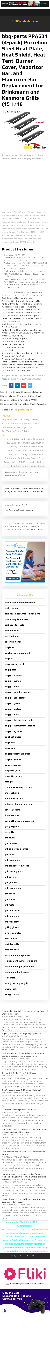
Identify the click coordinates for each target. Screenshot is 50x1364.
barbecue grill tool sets (16, 619)
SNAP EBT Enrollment (11, 321)
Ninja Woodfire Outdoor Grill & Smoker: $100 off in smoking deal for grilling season (24, 1130)
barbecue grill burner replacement (22, 613)
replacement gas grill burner (19, 966)
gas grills (9, 832)
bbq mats (10, 748)
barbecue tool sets (14, 625)
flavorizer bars (12, 815)
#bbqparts (26, 392)
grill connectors (12, 860)
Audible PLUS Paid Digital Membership (19, 306)
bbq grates (10, 669)
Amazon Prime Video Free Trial (16, 370)
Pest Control (11, 938)
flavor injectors (12, 809)
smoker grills (11, 989)
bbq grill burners (13, 681)
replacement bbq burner (17, 955)
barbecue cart (12, 608)
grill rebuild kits (12, 910)
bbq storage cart (13, 765)
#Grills (31, 396)
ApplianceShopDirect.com (21, 510)
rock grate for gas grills (16, 983)
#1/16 (9, 392)
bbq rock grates (13, 759)
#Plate (14, 400)
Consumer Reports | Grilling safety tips (19, 1109)
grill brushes (11, 843)
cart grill (9, 781)
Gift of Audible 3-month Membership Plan (21, 309)
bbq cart (9, 658)
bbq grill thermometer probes (20, 725)
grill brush (10, 837)
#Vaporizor (41, 404)
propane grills (12, 949)
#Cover (12, 396)
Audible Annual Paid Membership (17, 298)
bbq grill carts (12, 686)
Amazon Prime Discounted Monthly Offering (22, 353)
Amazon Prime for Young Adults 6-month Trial (23, 332)
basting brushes (13, 641)
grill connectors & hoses (17, 865)
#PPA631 (33, 400)
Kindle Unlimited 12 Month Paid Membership (22, 318)
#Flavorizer (21, 396)
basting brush (12, 636)
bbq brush (10, 647)
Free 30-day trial (37, 529)
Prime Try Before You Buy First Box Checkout (22, 361)
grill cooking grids (14, 871)
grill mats (9, 905)
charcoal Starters (14, 798)
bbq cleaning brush (15, 664)
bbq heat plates (13, 737)
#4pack (16, 392)
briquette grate (12, 770)
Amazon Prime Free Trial (13, 341)
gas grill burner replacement (19, 821)
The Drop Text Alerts (11, 327)
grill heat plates (13, 888)
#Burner (3, 396)
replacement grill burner (17, 972)
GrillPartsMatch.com (25, 21)
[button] (25, 30)
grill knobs (10, 899)
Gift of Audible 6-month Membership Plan (21, 312)
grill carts (9, 854)
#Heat (38, 396)
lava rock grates (13, 933)
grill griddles (11, 882)
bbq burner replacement (17, 653)
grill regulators (12, 916)
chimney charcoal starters (18, 804)
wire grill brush (12, 994)
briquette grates (13, 776)
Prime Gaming (8, 350)
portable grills (12, 944)
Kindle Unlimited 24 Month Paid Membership (22, 303)
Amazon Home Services (13, 347)
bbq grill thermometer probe (19, 720)
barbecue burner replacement (20, 602)
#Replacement (6, 404)
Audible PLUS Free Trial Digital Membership (21, 324)
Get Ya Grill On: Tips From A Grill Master (19, 1073)
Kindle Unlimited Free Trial (13, 344)
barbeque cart (12, 630)
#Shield (17, 404)
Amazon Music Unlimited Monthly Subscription (23, 364)
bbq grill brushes (13, 675)
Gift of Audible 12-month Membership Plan (21, 301)
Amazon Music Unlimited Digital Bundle (20, 367)
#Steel (26, 404)
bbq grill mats (12, 714)
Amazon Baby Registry (12, 335)
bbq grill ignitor (12, 703)
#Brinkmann (37, 392)
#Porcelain (23, 400)
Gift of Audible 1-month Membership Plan (21, 315)
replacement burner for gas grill (21, 961)
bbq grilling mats (13, 731)
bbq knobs (10, 742)
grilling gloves (12, 927)
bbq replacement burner (17, 753)
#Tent (32, 404)
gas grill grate (12, 826)
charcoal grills (12, 793)
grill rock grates (13, 921)
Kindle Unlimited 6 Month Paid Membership (21, 330)
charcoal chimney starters (18, 787)
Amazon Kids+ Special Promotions (18, 359)
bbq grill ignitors (13, 709)
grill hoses (10, 893)
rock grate (10, 977)
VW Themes (34, 1256)
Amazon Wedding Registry (14, 338)
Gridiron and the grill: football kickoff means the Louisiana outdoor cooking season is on (23, 1054)
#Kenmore (4, 400)
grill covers (10, 877)
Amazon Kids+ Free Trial (13, 356)
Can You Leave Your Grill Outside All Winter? (21, 1090)
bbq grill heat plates (24, 410)
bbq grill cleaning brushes (18, 692)
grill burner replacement (17, 849)
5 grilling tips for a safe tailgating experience (21, 1033)
